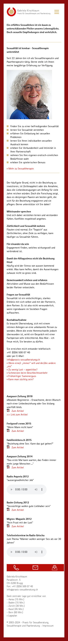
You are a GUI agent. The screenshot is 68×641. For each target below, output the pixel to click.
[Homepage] (28, 15)
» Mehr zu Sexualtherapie (20, 168)
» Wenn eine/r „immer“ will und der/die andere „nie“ (31, 365)
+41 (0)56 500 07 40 (22, 586)
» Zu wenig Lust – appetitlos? (22, 369)
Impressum (47, 625)
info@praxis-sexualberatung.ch (23, 359)
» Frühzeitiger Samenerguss (21, 376)
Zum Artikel (18, 410)
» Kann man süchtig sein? (20, 379)
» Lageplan (12, 615)
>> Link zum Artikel (17, 414)
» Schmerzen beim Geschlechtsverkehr (27, 372)
